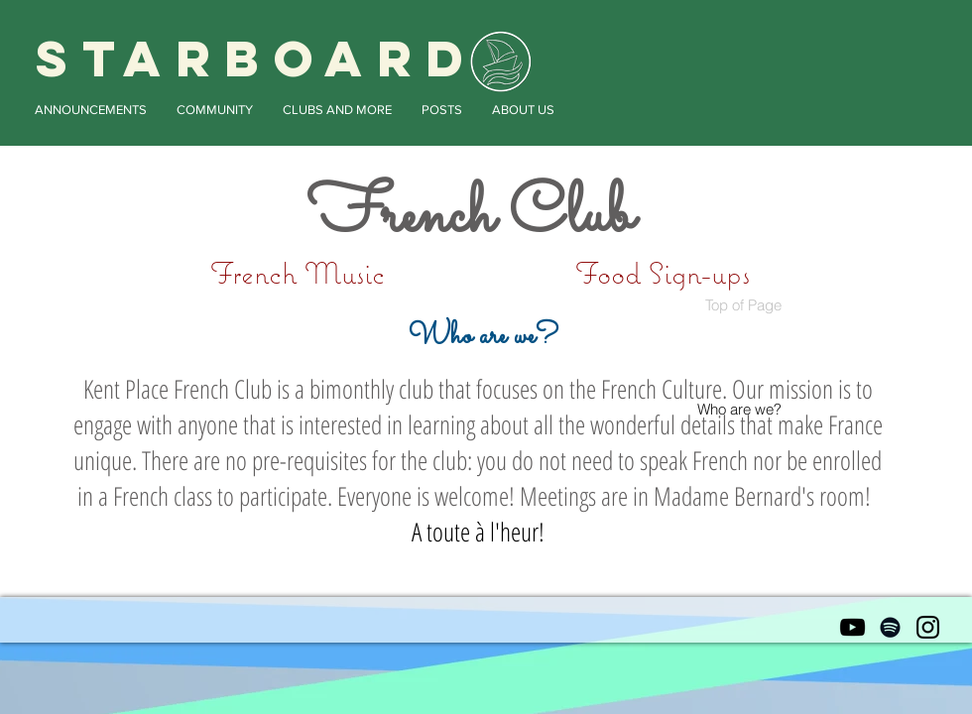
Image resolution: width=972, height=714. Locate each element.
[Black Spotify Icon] (890, 627)
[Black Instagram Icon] (927, 627)
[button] (91, 109)
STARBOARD (257, 58)
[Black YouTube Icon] (852, 627)
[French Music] (297, 273)
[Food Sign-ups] (662, 273)
